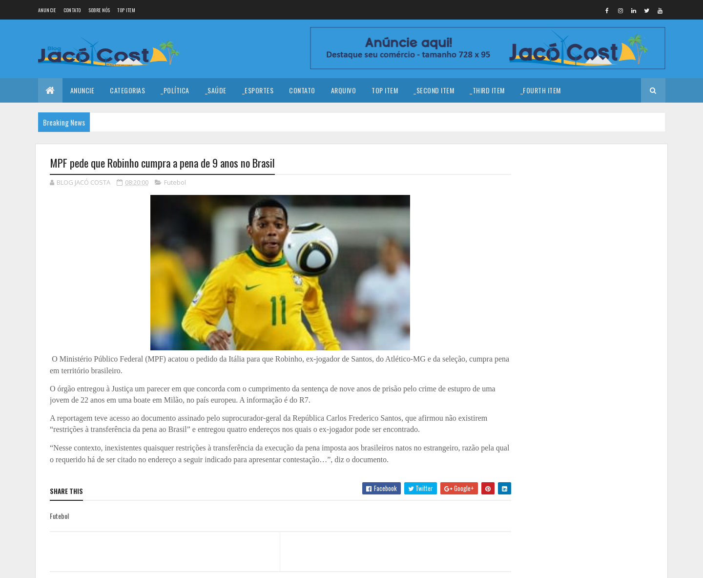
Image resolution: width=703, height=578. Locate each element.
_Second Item (434, 90)
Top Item (126, 10)
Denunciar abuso (542, 400)
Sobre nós (99, 10)
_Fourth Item (540, 90)
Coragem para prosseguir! (594, 224)
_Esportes (258, 90)
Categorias (127, 90)
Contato (72, 10)
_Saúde (216, 90)
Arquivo (343, 90)
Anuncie (47, 10)
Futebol (175, 182)
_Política (175, 90)
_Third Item (487, 90)
